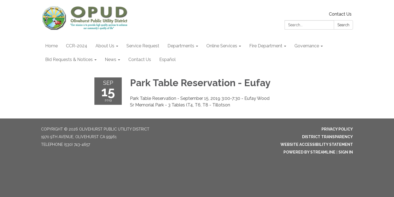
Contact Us (340, 14)
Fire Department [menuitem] (265, 45)
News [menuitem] (110, 59)
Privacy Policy (337, 129)
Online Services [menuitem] (221, 45)
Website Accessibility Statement (316, 144)
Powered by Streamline (309, 152)
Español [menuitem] (167, 59)
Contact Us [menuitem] (139, 59)
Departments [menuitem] (180, 45)
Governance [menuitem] (306, 45)
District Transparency (327, 137)
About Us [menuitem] (104, 45)
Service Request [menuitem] (142, 45)
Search (343, 25)
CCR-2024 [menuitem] (76, 45)
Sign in (345, 152)
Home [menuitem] (51, 45)
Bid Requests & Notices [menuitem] (69, 59)
